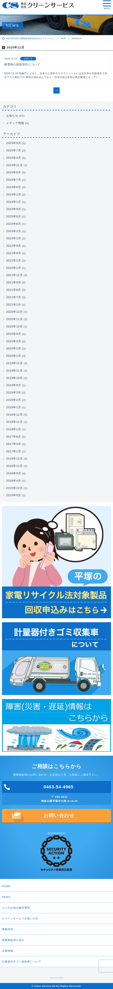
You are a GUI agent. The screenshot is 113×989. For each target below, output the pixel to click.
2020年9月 (13, 333)
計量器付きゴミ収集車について (21, 961)
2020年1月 (13, 355)
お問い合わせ (59, 815)
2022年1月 (13, 267)
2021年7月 (13, 297)
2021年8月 (13, 289)
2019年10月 (14, 378)
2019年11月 (14, 370)
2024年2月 (13, 194)
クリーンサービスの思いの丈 (56, 918)
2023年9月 (13, 209)
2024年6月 (13, 187)
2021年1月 (13, 304)
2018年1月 (13, 429)
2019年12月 (14, 363)
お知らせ (12, 115)
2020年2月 (13, 348)
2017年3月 (13, 444)
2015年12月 (14, 488)
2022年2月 (13, 260)
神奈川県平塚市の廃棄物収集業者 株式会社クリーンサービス (30, 38)
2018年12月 (14, 414)
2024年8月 (13, 172)
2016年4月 (13, 480)
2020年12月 (14, 311)
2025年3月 (13, 157)
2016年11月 (14, 465)
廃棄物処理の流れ (13, 940)
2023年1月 (13, 238)
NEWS (63, 38)
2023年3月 (13, 231)
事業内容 (7, 929)
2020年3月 (13, 341)
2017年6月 (13, 436)
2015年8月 (13, 495)
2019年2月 (13, 399)
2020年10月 (14, 326)
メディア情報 (15, 123)
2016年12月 (14, 458)
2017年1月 (13, 451)
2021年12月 (14, 275)
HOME (6, 886)
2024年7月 (13, 179)
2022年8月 (13, 253)
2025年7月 (13, 150)
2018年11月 (14, 421)
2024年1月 (13, 201)
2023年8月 (13, 216)
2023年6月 (13, 223)
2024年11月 (14, 165)
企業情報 (56, 951)
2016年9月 (13, 473)
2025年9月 (13, 143)
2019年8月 (13, 385)
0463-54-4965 (58, 786)
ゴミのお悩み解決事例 (56, 907)
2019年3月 (13, 392)
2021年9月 (13, 282)
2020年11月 (14, 319)
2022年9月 (13, 245)
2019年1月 (13, 407)
